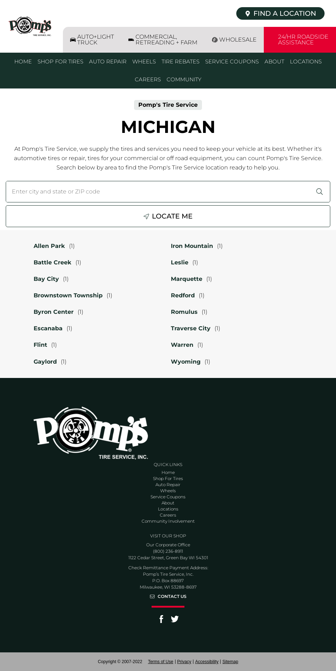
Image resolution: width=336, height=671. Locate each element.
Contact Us (172, 596)
